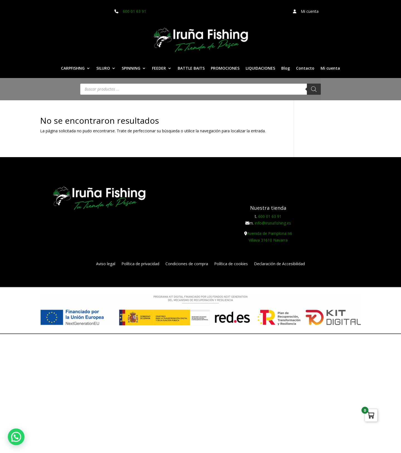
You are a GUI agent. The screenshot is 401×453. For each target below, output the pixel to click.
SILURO (103, 68)
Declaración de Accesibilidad (279, 264)
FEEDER (159, 68)
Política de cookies (231, 264)
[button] (16, 436)
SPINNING (131, 68)
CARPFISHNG (73, 68)
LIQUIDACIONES (260, 68)
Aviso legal (105, 264)
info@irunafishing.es (273, 223)
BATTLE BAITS (191, 68)
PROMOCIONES (225, 68)
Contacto (305, 68)
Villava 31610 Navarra (268, 240)
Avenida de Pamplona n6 (269, 233)
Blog (285, 68)
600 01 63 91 (134, 11)
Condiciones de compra (186, 264)
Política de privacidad (140, 264)
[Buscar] (314, 89)
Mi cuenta (330, 68)
